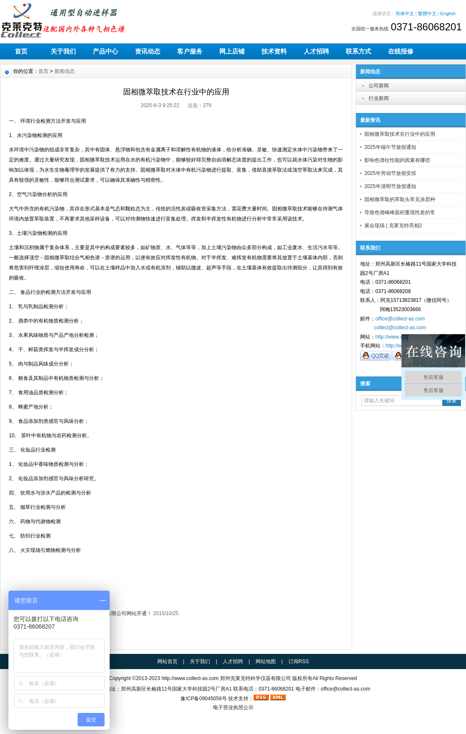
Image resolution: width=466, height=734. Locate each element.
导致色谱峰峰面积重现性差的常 (399, 212)
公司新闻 (379, 86)
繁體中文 (427, 13)
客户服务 (189, 51)
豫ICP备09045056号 (203, 699)
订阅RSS (298, 661)
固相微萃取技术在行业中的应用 (399, 134)
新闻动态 (64, 71)
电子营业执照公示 (233, 707)
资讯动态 (147, 51)
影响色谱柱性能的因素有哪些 (397, 160)
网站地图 (266, 661)
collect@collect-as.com (400, 328)
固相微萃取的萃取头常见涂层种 (399, 199)
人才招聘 (316, 51)
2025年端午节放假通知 (390, 147)
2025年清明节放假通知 (390, 186)
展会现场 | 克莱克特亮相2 (393, 226)
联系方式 (358, 51)
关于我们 (63, 51)
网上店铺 (232, 51)
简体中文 (405, 13)
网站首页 (167, 661)
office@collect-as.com (400, 319)
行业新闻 (379, 98)
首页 (21, 51)
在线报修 (400, 51)
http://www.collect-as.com (190, 678)
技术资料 (274, 51)
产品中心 (105, 51)
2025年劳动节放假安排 (390, 173)
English (447, 13)
